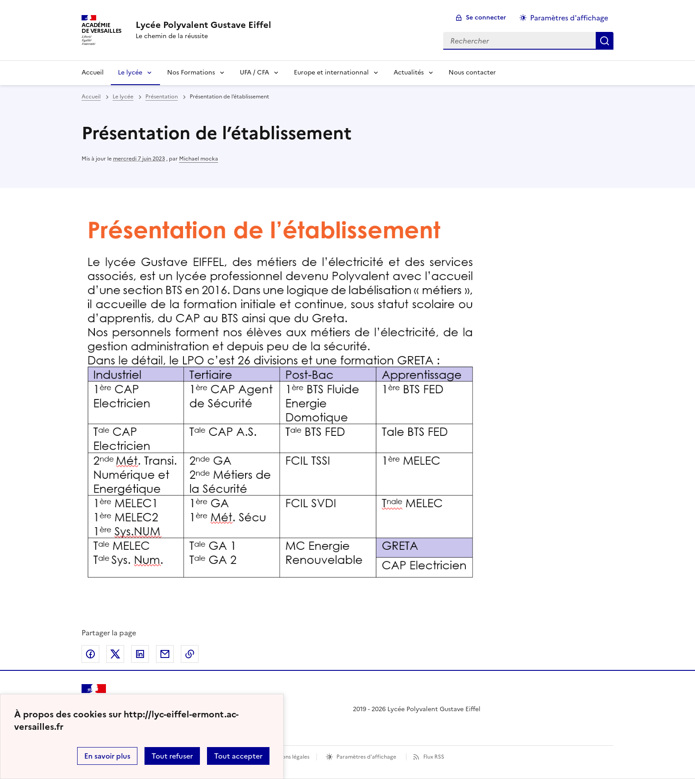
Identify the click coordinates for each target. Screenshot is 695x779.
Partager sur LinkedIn (140, 654)
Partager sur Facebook (90, 654)
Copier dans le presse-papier (190, 654)
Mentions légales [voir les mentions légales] (288, 757)
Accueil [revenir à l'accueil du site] (91, 97)
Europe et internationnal (331, 72)
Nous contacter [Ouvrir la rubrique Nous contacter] (472, 72)
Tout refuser (172, 756)
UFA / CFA (254, 72)
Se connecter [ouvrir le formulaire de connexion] (486, 17)
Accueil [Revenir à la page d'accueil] (93, 72)
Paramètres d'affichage (366, 757)
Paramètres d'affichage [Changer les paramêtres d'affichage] (569, 17)
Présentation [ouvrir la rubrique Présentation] (161, 97)
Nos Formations (191, 72)
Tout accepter (238, 756)
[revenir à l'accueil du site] (203, 25)
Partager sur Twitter (115, 654)
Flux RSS (433, 757)
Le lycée (130, 72)
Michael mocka (198, 159)
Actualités (409, 72)
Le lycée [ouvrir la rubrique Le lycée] (123, 97)
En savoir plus (107, 756)
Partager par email (165, 654)
